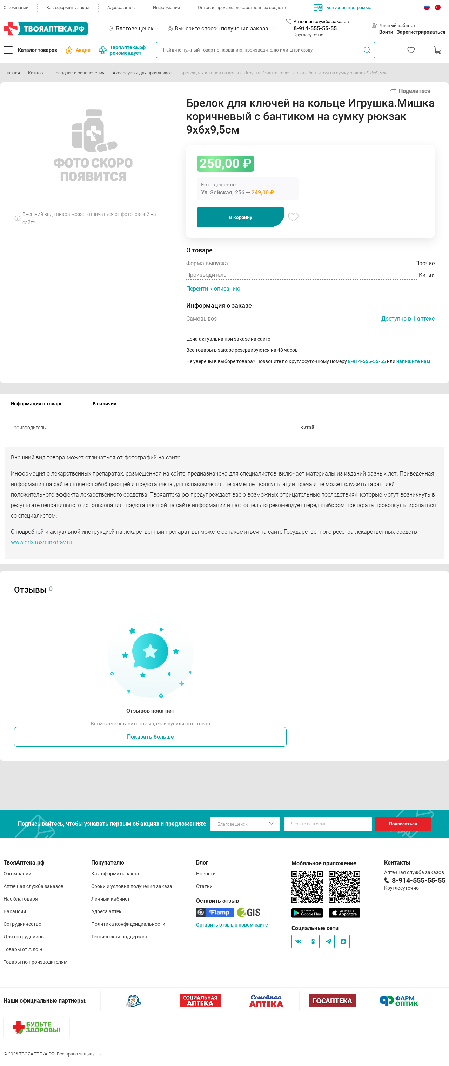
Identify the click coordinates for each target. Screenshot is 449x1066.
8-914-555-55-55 (315, 28)
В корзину (240, 217)
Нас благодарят (22, 899)
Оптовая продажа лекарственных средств (242, 7)
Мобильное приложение (323, 863)
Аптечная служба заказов (33, 886)
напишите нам (413, 361)
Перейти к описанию (213, 288)
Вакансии (15, 911)
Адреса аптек (121, 7)
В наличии (104, 403)
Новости (206, 873)
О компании (16, 7)
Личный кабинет (110, 899)
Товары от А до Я (23, 949)
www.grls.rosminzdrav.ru (41, 542)
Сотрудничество (22, 924)
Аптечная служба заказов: (322, 21)
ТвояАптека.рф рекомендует (122, 50)
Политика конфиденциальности (128, 924)
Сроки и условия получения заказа (131, 886)
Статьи (204, 886)
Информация (166, 7)
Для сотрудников (24, 936)
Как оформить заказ (67, 7)
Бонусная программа (342, 7)
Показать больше (150, 736)
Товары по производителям (35, 962)
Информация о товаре (37, 403)
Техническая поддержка (119, 936)
